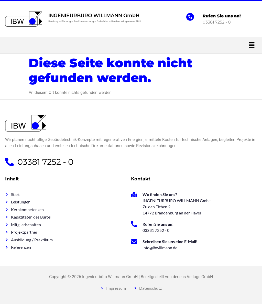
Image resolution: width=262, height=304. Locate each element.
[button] (131, 45)
